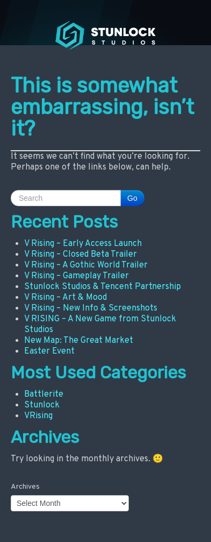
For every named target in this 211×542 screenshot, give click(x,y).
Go (132, 198)
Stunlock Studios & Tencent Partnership (102, 286)
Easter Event (49, 351)
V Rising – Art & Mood (65, 297)
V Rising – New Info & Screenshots (90, 308)
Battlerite (43, 394)
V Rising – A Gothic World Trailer (86, 265)
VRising (38, 416)
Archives (25, 486)
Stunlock (42, 405)
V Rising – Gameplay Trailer (76, 276)
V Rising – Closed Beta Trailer (80, 254)
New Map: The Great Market (78, 340)
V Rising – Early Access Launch (83, 243)
